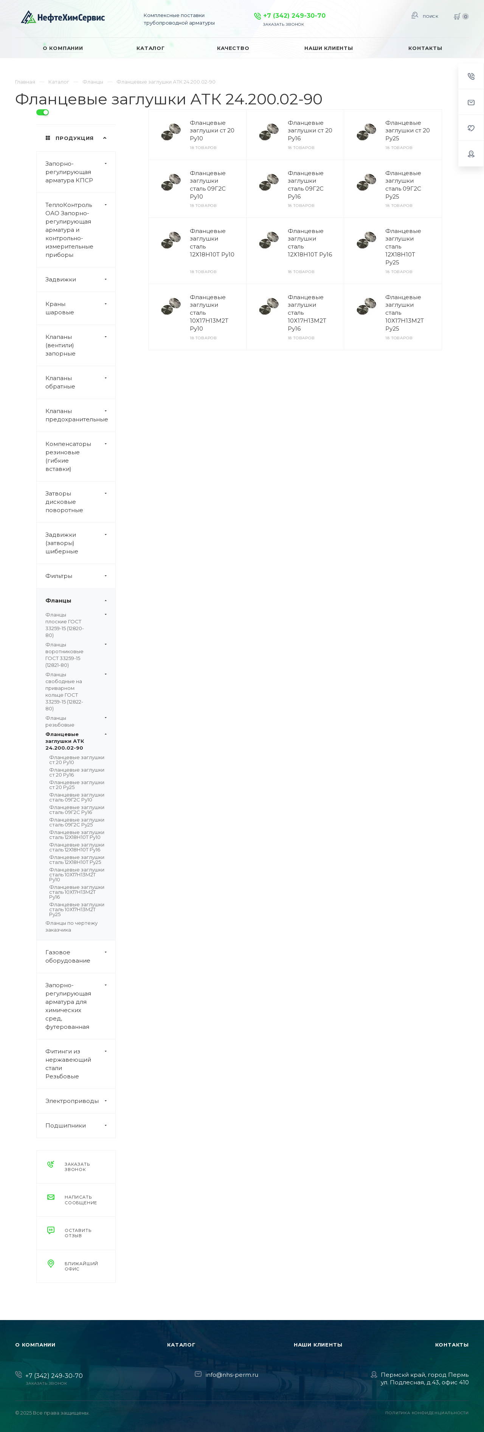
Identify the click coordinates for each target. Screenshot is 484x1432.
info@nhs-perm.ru (232, 1374)
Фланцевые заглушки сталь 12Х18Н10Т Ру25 (76, 859)
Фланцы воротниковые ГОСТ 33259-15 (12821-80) (76, 654)
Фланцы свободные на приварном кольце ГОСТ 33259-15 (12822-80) (76, 691)
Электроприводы (80, 1101)
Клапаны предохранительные (80, 415)
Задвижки (80, 279)
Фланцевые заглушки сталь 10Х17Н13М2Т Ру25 (76, 909)
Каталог (181, 1345)
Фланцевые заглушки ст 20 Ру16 (76, 772)
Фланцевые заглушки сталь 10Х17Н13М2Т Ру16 (76, 892)
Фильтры (80, 576)
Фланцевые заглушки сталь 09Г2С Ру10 (76, 797)
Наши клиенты (318, 1345)
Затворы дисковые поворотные (80, 501)
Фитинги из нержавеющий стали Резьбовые (80, 1064)
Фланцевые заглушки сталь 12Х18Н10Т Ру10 (76, 834)
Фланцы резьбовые (76, 721)
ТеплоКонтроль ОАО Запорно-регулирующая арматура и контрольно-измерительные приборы (80, 230)
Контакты (452, 1345)
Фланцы (80, 601)
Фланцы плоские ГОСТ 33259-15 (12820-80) (76, 624)
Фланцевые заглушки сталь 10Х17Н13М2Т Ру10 (76, 874)
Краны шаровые (80, 308)
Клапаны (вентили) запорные (80, 345)
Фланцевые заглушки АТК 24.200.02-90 (76, 741)
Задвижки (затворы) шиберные (80, 543)
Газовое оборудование (80, 956)
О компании (35, 1345)
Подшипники (80, 1126)
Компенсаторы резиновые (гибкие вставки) (80, 456)
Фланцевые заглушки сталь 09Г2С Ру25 (76, 822)
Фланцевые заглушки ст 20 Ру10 (76, 759)
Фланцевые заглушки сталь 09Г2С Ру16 (76, 809)
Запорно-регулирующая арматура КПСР (80, 172)
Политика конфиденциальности (427, 1412)
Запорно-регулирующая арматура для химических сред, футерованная (80, 1006)
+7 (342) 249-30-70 (294, 15)
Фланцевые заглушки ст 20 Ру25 (76, 784)
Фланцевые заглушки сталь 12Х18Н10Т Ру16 (76, 847)
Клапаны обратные (80, 382)
